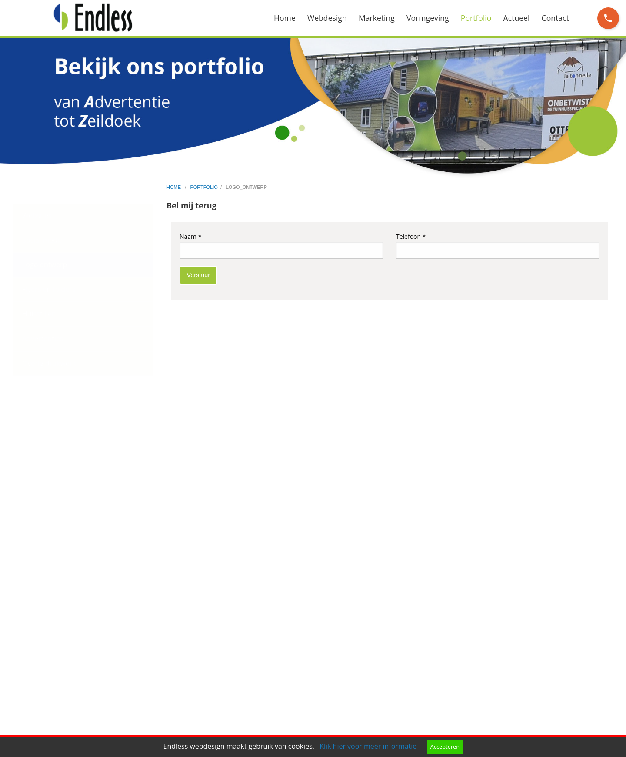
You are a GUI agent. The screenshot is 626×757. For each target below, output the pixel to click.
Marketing (377, 18)
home (174, 187)
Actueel (516, 18)
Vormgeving (427, 18)
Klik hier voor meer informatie (368, 746)
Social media (42, 240)
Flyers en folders (49, 289)
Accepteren (445, 746)
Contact (555, 18)
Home (285, 18)
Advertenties (42, 338)
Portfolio (476, 18)
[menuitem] (290, 18)
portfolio (203, 187)
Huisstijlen (39, 313)
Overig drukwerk (49, 363)
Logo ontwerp (44, 264)
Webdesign (327, 18)
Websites (37, 215)
